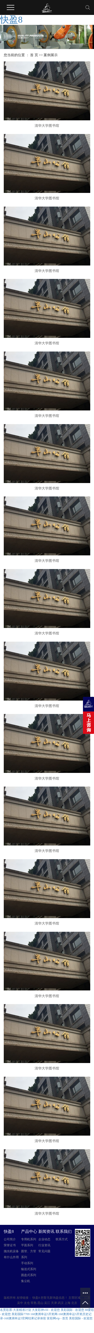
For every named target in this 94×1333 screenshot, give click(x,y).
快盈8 (11, 20)
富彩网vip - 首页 (57, 1318)
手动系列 (27, 1263)
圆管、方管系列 (28, 1254)
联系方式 (62, 1239)
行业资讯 (44, 1245)
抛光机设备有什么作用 (11, 1254)
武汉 (61, 1303)
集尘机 (25, 1281)
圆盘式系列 (28, 1275)
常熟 (34, 1303)
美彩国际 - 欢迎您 (72, 1310)
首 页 (34, 55)
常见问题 (44, 1251)
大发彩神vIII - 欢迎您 (46, 1310)
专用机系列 (28, 1239)
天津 (54, 1303)
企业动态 (44, 1239)
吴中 (20, 1303)
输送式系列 (28, 1269)
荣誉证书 (10, 1245)
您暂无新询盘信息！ (54, 1297)
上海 (67, 1303)
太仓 (27, 1303)
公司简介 (10, 1239)
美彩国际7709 (21, 1314)
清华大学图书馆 (47, 126)
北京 (74, 1303)
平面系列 (27, 1245)
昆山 (40, 1303)
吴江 (47, 1303)
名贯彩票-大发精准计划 (15, 1310)
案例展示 (51, 55)
